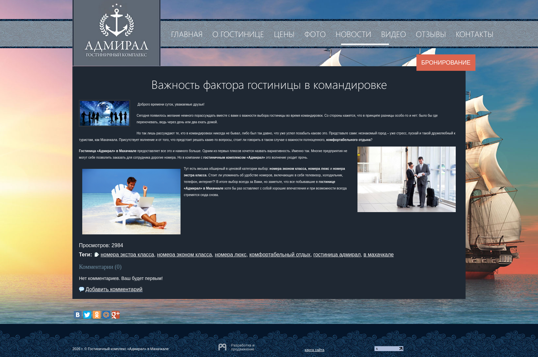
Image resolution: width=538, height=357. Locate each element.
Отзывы (431, 34)
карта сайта (314, 350)
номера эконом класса (184, 254)
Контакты (474, 34)
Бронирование (446, 62)
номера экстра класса (127, 254)
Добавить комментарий (114, 289)
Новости (353, 34)
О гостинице (238, 34)
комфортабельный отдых (280, 254)
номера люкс (230, 254)
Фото (315, 34)
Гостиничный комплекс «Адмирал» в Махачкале (128, 349)
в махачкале (379, 254)
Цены (284, 34)
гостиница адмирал (336, 254)
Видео (393, 34)
